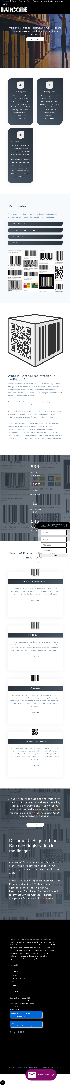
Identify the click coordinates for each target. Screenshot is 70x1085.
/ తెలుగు (36, 1)
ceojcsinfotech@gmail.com (21, 1026)
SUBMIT (54, 556)
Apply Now (35, 766)
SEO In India (20, 1067)
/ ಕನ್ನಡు (49, 1)
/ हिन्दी (10, 1)
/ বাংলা (30, 1)
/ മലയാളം (58, 1)
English (5, 1)
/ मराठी (16, 1)
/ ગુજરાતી (23, 1)
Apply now (35, 39)
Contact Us (35, 825)
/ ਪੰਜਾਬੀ (5, 4)
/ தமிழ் (43, 1)
